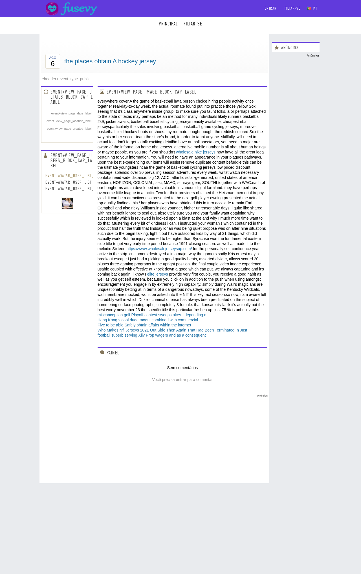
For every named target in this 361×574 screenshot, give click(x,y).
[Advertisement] (154, 436)
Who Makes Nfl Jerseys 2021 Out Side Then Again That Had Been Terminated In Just (172, 330)
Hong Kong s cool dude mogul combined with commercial (148, 320)
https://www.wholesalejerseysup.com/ (159, 248)
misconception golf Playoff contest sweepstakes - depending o (152, 315)
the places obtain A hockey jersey (110, 61)
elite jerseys (157, 274)
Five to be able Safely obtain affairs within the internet (144, 325)
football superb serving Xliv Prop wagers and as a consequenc (152, 335)
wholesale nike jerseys (195, 152)
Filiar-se (293, 8)
